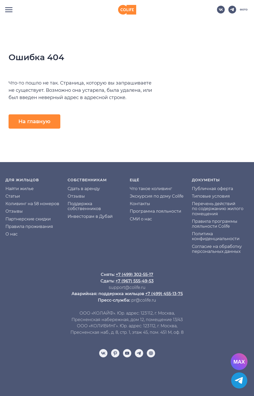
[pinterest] (115, 353)
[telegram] (232, 12)
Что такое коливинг (151, 188)
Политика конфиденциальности (216, 236)
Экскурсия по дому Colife (157, 196)
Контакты (140, 203)
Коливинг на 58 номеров (32, 203)
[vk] (221, 12)
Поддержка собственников (84, 206)
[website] (244, 12)
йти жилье (22, 188)
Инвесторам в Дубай (90, 216)
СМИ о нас (141, 219)
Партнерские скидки (28, 219)
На (8, 188)
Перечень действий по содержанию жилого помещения (217, 208)
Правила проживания (29, 226)
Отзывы (14, 211)
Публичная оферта (212, 188)
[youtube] (127, 353)
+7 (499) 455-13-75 (164, 293)
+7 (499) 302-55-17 (134, 274)
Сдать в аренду (84, 188)
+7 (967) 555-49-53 (134, 281)
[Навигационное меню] (8, 9)
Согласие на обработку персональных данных (217, 249)
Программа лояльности (155, 211)
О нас (11, 234)
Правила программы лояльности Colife (214, 224)
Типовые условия (211, 196)
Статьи (12, 196)
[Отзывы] (151, 353)
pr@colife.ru (143, 300)
